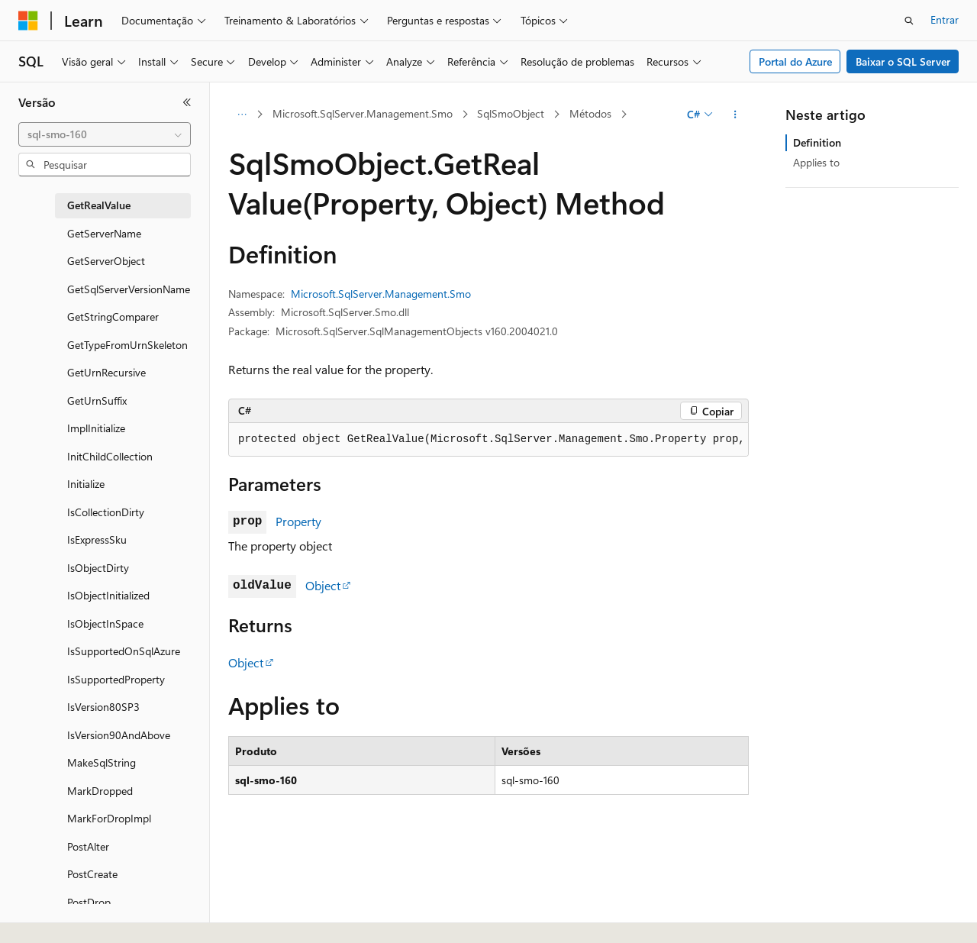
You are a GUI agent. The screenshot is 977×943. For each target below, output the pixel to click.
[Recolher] (187, 102)
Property (298, 521)
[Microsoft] (28, 21)
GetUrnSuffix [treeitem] (97, 400)
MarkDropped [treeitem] (100, 790)
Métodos (590, 113)
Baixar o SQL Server (903, 61)
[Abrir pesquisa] (909, 20)
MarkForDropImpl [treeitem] (109, 818)
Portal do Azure (795, 61)
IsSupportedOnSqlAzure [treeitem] (123, 651)
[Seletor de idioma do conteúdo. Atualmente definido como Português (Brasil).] (76, 918)
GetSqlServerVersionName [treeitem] (128, 289)
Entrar (944, 19)
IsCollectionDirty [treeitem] (105, 512)
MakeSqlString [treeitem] (101, 762)
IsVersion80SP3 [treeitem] (103, 706)
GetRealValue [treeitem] (99, 205)
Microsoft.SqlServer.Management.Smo (362, 113)
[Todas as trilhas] (241, 114)
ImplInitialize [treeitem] (96, 428)
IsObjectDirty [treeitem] (98, 567)
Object (322, 585)
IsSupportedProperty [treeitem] (116, 679)
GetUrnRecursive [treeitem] (106, 372)
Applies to (816, 162)
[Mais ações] (735, 114)
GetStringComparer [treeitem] (113, 316)
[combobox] (104, 134)
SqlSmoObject (510, 113)
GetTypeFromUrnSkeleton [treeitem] (127, 344)
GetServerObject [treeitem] (106, 261)
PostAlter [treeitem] (88, 846)
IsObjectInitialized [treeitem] (108, 595)
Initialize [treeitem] (86, 483)
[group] (488, 440)
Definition (817, 142)
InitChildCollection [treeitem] (110, 456)
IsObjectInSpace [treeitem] (105, 623)
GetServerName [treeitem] (104, 233)
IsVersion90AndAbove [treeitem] (118, 735)
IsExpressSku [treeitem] (97, 539)
